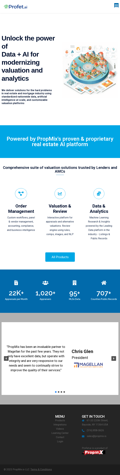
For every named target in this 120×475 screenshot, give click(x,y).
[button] (6, 358)
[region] (60, 358)
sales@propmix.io (96, 436)
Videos (60, 428)
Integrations (60, 424)
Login (60, 441)
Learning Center (60, 433)
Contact (60, 437)
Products (60, 420)
